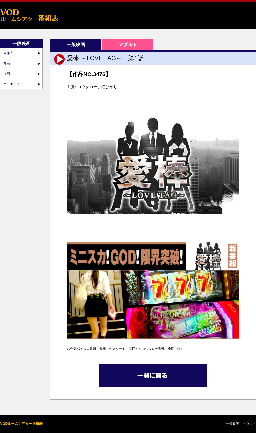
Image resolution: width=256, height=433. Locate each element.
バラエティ (11, 84)
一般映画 (76, 44)
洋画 (6, 74)
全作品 (8, 53)
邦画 (6, 63)
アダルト (128, 44)
